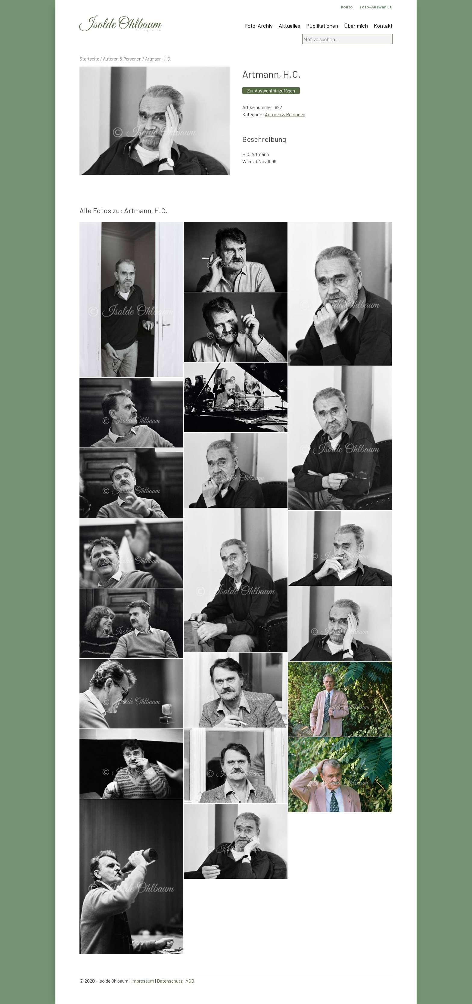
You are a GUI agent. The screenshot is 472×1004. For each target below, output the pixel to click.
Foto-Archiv (259, 26)
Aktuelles (289, 26)
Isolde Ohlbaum (120, 24)
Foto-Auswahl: (376, 6)
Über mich (356, 26)
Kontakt (383, 26)
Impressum (142, 981)
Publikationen (322, 26)
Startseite (89, 58)
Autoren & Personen (122, 58)
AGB (189, 981)
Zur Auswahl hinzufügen (271, 90)
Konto (347, 6)
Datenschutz (170, 981)
